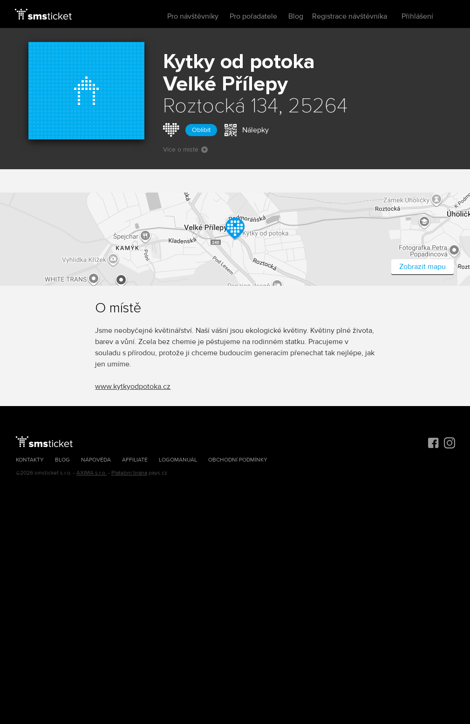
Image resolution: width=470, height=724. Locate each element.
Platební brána (129, 472)
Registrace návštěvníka (349, 16)
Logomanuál (178, 459)
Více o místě (185, 149)
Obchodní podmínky (237, 459)
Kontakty (30, 459)
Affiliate (135, 459)
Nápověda (96, 459)
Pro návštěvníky (192, 16)
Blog (295, 16)
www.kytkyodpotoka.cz (132, 386)
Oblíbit (201, 130)
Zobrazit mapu (422, 266)
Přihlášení (417, 16)
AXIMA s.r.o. (91, 472)
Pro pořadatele (253, 16)
